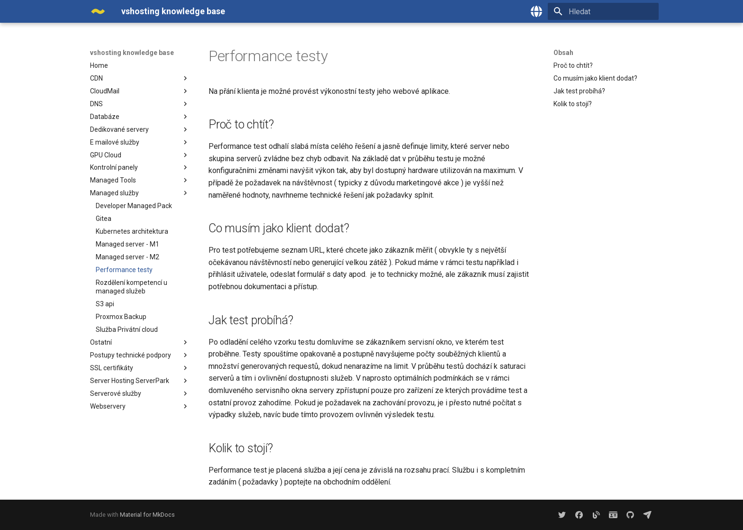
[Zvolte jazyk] (536, 11)
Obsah (563, 52)
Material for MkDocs (147, 514)
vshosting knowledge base (132, 52)
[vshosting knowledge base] (98, 11)
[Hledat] (603, 11)
